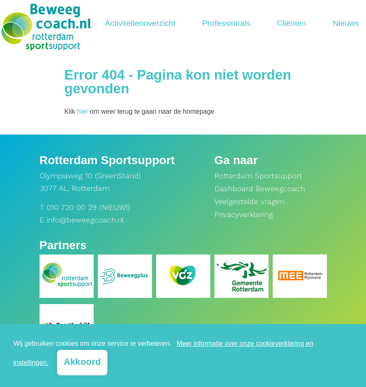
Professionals (226, 23)
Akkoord (82, 362)
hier (82, 111)
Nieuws (346, 23)
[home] (46, 24)
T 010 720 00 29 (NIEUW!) (85, 207)
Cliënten (291, 23)
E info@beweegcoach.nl (82, 219)
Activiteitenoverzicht (140, 23)
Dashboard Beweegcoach (259, 188)
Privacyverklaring (243, 214)
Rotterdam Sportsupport (258, 175)
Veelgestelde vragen (249, 201)
